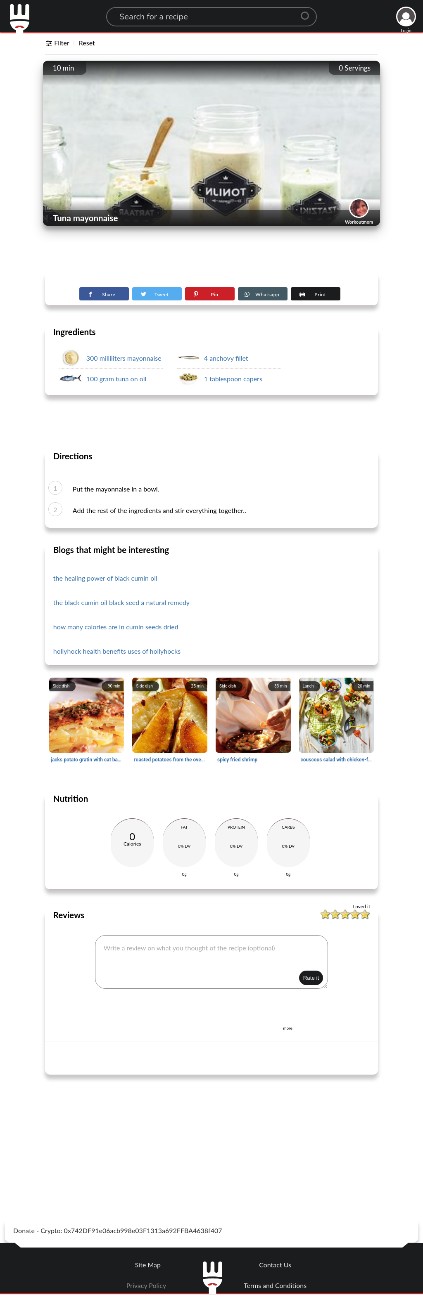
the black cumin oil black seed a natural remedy (121, 602)
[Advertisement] (211, 252)
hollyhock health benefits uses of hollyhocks (117, 651)
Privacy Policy (146, 1285)
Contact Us (275, 1265)
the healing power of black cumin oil (105, 578)
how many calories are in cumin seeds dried (115, 627)
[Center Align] (308, 12)
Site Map (148, 1265)
